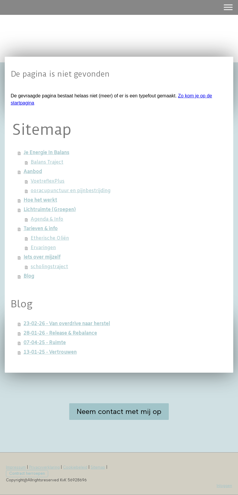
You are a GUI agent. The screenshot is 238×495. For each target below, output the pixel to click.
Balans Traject (47, 162)
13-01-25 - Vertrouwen (50, 352)
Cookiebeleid (75, 467)
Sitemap (98, 467)
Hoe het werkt (40, 200)
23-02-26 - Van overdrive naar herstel (66, 324)
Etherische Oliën (50, 238)
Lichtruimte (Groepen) (49, 210)
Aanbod (32, 172)
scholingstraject (49, 267)
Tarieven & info (40, 229)
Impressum (16, 467)
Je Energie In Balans (46, 153)
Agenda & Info (47, 219)
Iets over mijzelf (41, 257)
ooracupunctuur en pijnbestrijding (71, 191)
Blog (28, 276)
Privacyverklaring (44, 467)
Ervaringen (43, 248)
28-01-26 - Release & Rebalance (60, 333)
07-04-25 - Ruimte (44, 343)
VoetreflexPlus (47, 181)
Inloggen (224, 485)
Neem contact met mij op (119, 411)
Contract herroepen (27, 473)
